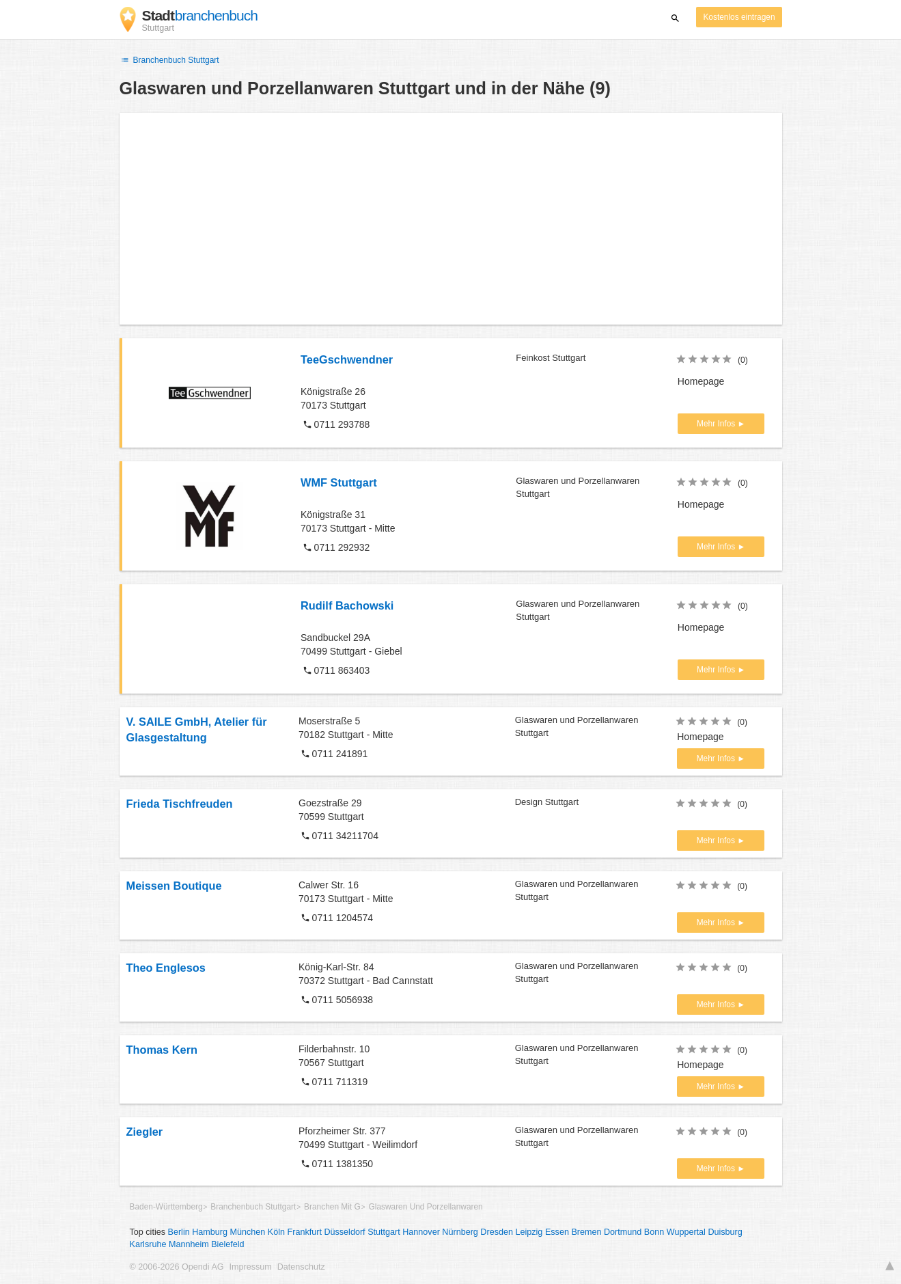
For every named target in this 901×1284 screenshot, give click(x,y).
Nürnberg (460, 1232)
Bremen (586, 1232)
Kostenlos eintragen (739, 17)
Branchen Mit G (332, 1207)
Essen (557, 1232)
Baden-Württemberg (166, 1207)
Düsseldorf (344, 1232)
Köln (276, 1232)
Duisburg (725, 1232)
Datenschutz (301, 1267)
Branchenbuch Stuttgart (169, 60)
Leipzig (528, 1232)
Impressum (251, 1267)
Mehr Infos (717, 423)
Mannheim (189, 1244)
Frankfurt (305, 1232)
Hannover (421, 1232)
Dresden (496, 1232)
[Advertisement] (451, 218)
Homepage (701, 381)
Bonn (654, 1232)
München (248, 1232)
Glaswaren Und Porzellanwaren (426, 1207)
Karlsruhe (148, 1244)
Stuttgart (384, 1232)
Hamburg (209, 1232)
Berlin (179, 1232)
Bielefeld (227, 1244)
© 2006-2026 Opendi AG (177, 1267)
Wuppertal (686, 1232)
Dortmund (622, 1232)
